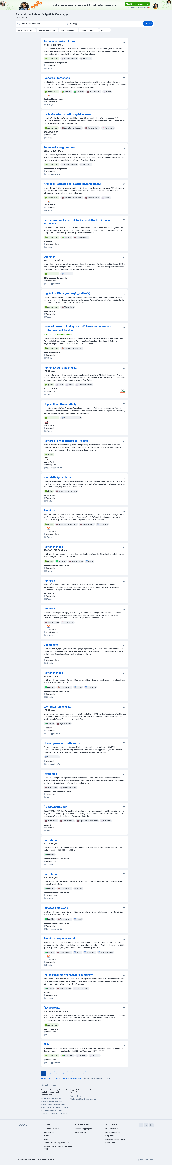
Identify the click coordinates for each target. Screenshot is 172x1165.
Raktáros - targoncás (57, 78)
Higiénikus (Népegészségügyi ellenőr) (67, 293)
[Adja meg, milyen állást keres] (40, 24)
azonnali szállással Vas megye (51, 1101)
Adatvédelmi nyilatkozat (47, 1159)
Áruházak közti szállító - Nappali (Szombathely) (72, 183)
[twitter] (146, 1125)
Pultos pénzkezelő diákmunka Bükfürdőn (68, 974)
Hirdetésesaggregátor (83, 1129)
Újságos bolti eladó (55, 807)
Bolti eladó (50, 840)
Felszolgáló (51, 773)
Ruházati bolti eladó (56, 907)
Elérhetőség (49, 1132)
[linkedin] (151, 1125)
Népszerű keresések (50, 1085)
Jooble (151, 1160)
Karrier (46, 1136)
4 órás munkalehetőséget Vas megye (54, 1113)
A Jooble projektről (51, 1129)
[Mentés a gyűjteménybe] (124, 42)
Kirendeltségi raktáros (57, 477)
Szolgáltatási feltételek (26, 1159)
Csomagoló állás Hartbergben (62, 743)
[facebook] (141, 1125)
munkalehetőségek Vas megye (51, 1110)
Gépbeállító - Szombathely (60, 404)
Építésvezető (52, 1007)
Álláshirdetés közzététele (137, 4)
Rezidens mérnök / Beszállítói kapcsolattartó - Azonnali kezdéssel (77, 221)
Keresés (148, 24)
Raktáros (49, 510)
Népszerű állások (76, 1096)
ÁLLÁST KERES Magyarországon (56, 1143)
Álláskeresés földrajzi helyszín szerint (83, 1099)
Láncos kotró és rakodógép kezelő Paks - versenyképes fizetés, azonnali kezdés (77, 328)
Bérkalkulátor (110, 1143)
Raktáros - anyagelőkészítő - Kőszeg (66, 440)
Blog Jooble (110, 1136)
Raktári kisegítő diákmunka (60, 367)
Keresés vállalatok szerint (115, 1139)
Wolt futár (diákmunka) (58, 706)
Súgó (46, 1139)
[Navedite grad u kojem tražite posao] (89, 24)
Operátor (49, 256)
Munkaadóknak (80, 1132)
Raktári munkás (53, 546)
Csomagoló (51, 644)
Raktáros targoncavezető (59, 938)
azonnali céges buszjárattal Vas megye (54, 1107)
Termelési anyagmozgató (59, 147)
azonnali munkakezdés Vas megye (53, 1104)
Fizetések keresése (112, 1132)
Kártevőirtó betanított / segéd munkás (67, 114)
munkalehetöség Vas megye (51, 1098)
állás (46, 1044)
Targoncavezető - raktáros (60, 41)
